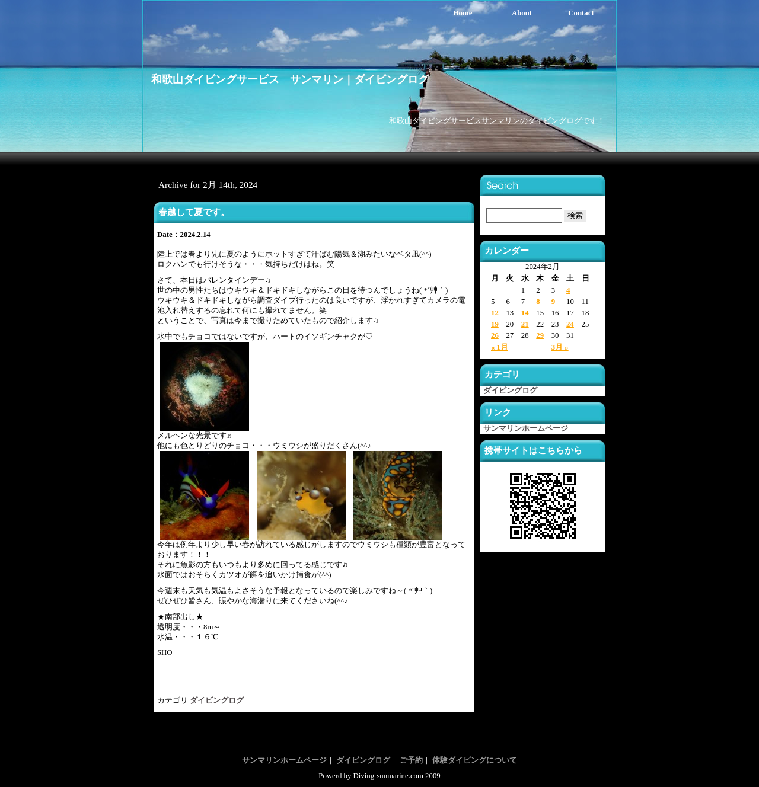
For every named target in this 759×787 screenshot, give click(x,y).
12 (495, 313)
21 (525, 324)
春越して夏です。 (193, 212)
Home (463, 13)
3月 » (560, 347)
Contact (581, 13)
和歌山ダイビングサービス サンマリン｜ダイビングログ (290, 79)
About (522, 13)
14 (525, 313)
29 (540, 335)
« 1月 (499, 347)
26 (495, 335)
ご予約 (411, 760)
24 (570, 324)
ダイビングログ (217, 700)
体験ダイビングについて (474, 760)
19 (495, 324)
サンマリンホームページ (525, 428)
